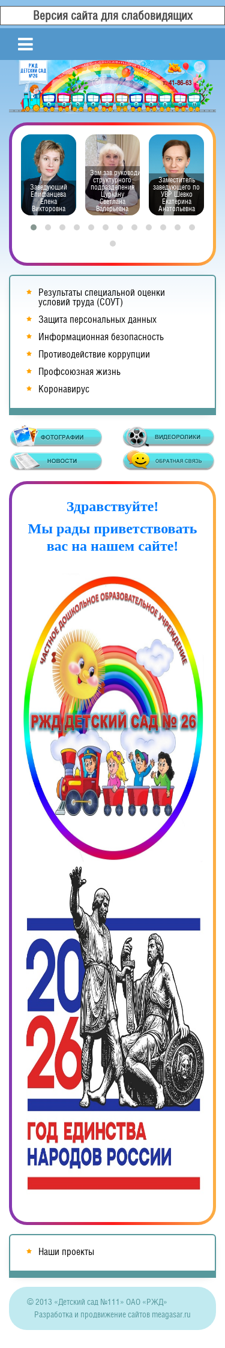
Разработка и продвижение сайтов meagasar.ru (112, 1314)
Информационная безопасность (101, 337)
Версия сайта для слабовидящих (113, 15)
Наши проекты (66, 1251)
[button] (33, 227)
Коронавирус (63, 389)
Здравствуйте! (113, 506)
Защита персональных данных (97, 319)
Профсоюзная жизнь (79, 371)
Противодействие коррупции (94, 354)
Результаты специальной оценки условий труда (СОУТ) (101, 297)
